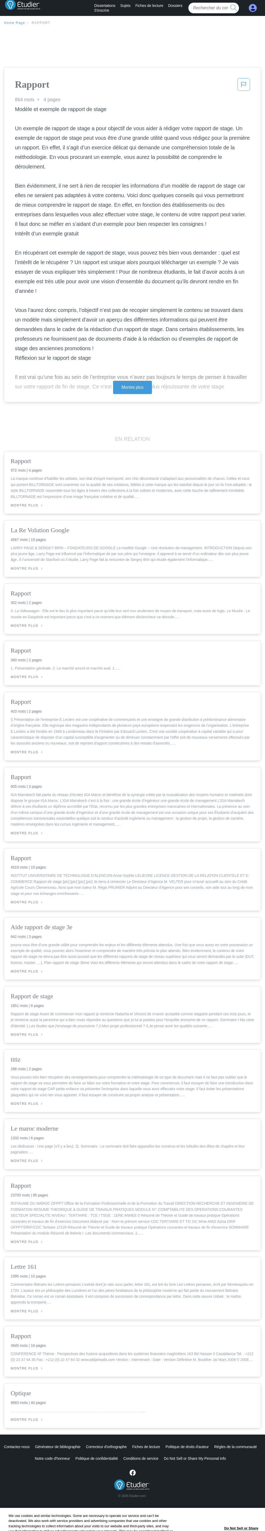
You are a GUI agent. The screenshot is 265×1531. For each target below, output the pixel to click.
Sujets (125, 5)
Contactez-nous (17, 1447)
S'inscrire (101, 10)
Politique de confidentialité (74, 1458)
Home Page (14, 23)
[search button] (233, 8)
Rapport (41, 23)
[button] (243, 86)
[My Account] (253, 8)
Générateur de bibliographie (58, 1447)
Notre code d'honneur (30, 1458)
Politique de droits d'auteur (187, 1447)
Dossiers (175, 5)
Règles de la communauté (235, 1447)
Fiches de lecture (149, 5)
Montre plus (133, 387)
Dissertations (104, 5)
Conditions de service (118, 1458)
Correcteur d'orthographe (106, 1447)
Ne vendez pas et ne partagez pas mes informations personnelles (195, 1458)
